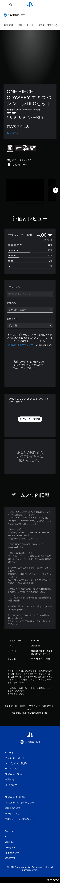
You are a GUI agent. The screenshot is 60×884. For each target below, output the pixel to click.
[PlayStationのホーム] (30, 4)
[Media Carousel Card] (25, 190)
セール (30, 25)
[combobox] (30, 294)
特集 (20, 25)
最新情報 (8, 25)
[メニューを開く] (3, 5)
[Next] (55, 190)
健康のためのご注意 (16, 691)
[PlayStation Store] (15, 14)
